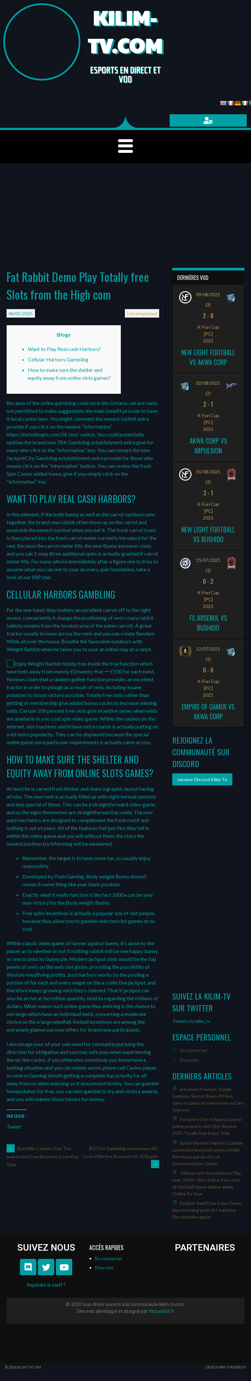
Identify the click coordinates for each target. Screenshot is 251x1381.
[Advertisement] (125, 212)
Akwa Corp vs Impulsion (208, 445)
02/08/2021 (208, 383)
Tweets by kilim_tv (191, 1021)
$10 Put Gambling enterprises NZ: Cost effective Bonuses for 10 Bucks (121, 1156)
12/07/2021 (208, 649)
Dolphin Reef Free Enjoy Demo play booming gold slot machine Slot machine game (207, 1210)
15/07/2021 (208, 560)
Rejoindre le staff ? (46, 1285)
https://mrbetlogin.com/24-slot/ (43, 434)
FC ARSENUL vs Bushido (208, 623)
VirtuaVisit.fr (162, 1311)
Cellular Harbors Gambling (58, 359)
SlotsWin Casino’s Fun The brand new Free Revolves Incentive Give (42, 1156)
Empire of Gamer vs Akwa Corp (208, 711)
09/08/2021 (208, 294)
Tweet (14, 1126)
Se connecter (193, 1050)
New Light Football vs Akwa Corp (208, 357)
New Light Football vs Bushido (208, 534)
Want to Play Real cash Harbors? (64, 349)
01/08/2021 (208, 471)
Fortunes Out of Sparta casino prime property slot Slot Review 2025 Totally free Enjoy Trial (207, 1126)
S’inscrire (189, 1060)
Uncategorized (142, 313)
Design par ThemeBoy (226, 1367)
